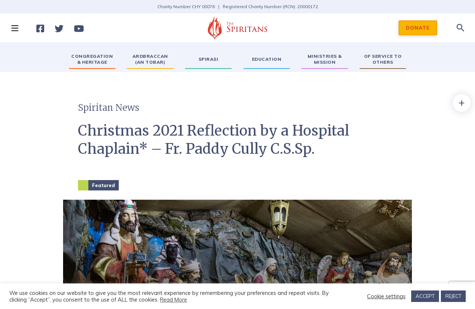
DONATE (418, 28)
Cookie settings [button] (386, 296)
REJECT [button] (453, 296)
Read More (173, 299)
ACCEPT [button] (425, 296)
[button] (14, 27)
